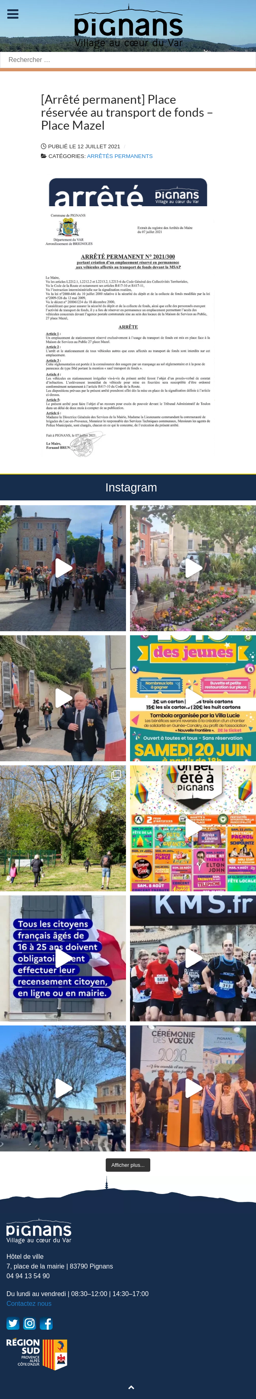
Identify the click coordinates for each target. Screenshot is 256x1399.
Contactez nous (28, 1303)
